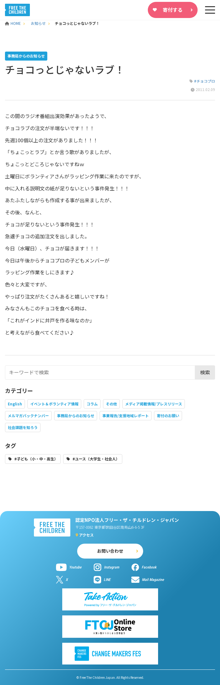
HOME (13, 23)
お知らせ (38, 23)
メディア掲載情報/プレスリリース (153, 403)
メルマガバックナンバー (28, 415)
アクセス (86, 534)
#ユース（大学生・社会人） (96, 458)
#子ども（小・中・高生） (36, 458)
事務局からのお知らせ (75, 415)
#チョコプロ (204, 81)
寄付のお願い (168, 415)
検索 (205, 372)
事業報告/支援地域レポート (125, 415)
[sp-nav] (210, 10)
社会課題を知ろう (23, 427)
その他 (111, 403)
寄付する (173, 9)
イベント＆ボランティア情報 (54, 403)
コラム (92, 403)
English (15, 403)
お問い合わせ (110, 551)
